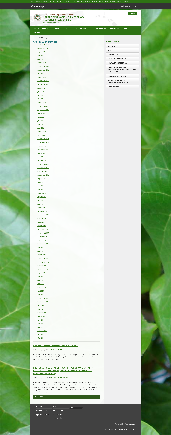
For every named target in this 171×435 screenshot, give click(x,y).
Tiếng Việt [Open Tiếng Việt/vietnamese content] (119, 2)
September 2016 (43, 269)
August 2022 (41, 113)
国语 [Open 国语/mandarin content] (74, 2)
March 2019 (41, 208)
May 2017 (40, 247)
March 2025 (41, 63)
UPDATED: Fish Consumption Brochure (55, 345)
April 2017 (40, 251)
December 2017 (43, 233)
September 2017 (43, 244)
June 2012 (40, 320)
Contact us (113, 55)
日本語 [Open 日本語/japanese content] (65, 2)
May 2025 (40, 55)
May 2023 (40, 99)
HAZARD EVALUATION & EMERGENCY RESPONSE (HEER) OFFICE (63, 18)
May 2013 (40, 309)
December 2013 (43, 298)
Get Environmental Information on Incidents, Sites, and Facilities (122, 69)
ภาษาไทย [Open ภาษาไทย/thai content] (112, 2)
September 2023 (43, 84)
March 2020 (41, 193)
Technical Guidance (98, 28)
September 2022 (43, 110)
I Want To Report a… (118, 59)
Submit (67, 28)
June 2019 (40, 200)
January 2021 (42, 160)
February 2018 (42, 229)
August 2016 (41, 273)
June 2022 (40, 121)
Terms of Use (58, 410)
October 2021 (42, 146)
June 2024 (40, 73)
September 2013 (43, 302)
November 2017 (43, 237)
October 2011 (42, 331)
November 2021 (43, 142)
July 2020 (40, 182)
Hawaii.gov (38, 6)
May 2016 (40, 276)
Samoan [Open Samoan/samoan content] (88, 2)
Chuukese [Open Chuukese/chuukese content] (44, 2)
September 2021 (43, 150)
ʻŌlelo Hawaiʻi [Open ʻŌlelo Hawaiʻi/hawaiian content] (52, 2)
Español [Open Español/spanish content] (94, 2)
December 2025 (43, 44)
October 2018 (42, 218)
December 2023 (43, 81)
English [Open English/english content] (32, 2)
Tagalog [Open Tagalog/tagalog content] (100, 2)
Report (57, 28)
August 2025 (41, 52)
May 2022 (40, 124)
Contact (127, 28)
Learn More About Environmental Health (118, 81)
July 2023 (40, 92)
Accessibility (57, 414)
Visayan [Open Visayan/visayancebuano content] (125, 2)
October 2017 (42, 240)
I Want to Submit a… (118, 63)
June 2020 (40, 186)
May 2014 (40, 294)
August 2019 (41, 197)
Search (132, 13)
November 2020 (43, 168)
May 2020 (40, 189)
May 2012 (40, 324)
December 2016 (43, 258)
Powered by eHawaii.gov (125, 425)
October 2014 (42, 287)
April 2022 (40, 128)
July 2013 (40, 305)
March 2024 (41, 77)
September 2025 (43, 48)
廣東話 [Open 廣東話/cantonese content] (38, 2)
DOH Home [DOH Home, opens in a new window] (38, 32)
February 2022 (42, 135)
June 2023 (40, 95)
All (51, 350)
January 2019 (42, 211)
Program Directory (42, 410)
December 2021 (43, 139)
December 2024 (43, 66)
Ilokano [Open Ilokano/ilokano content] (59, 2)
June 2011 (40, 334)
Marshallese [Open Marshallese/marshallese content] (80, 2)
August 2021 (41, 153)
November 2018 (43, 215)
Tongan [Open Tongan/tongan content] (106, 2)
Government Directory (132, 6)
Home (36, 28)
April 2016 (40, 280)
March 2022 (41, 131)
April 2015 (40, 284)
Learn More (114, 28)
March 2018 (41, 226)
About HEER (45, 28)
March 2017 (41, 255)
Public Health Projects (60, 350)
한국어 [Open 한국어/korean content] (70, 2)
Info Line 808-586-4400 (42, 415)
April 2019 (40, 204)
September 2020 (43, 175)
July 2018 (40, 222)
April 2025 (40, 59)
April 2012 (40, 327)
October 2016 (42, 266)
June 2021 (40, 157)
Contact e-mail (77, 408)
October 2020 (42, 171)
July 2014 (40, 291)
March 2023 (41, 102)
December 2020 (43, 164)
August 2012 (41, 316)
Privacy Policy (58, 418)
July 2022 (40, 117)
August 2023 (41, 88)
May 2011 (40, 338)
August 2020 (41, 179)
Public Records (80, 28)
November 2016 (43, 262)
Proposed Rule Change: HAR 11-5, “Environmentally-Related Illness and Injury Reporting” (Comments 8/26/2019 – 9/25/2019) (63, 370)
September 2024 (43, 70)
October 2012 (42, 313)
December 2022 (43, 106)
